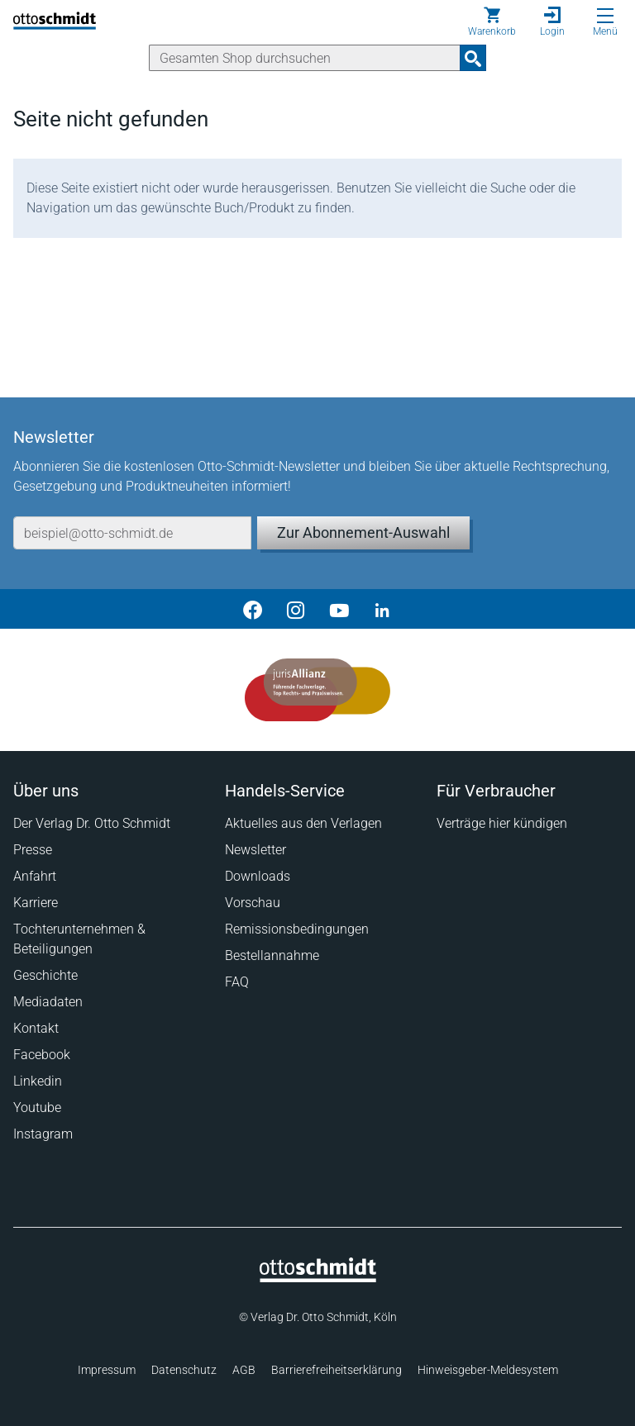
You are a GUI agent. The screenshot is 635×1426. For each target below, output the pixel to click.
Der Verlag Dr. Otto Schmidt (91, 823)
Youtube (37, 1107)
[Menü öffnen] (605, 15)
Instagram (43, 1134)
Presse (32, 850)
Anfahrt (34, 876)
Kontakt (36, 1028)
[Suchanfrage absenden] (473, 58)
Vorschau (252, 902)
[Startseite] (318, 1278)
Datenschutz (184, 1369)
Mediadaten (48, 1002)
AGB (243, 1369)
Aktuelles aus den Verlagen (303, 823)
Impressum (107, 1369)
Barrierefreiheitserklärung (336, 1369)
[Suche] (305, 58)
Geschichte (45, 975)
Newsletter (255, 850)
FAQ (237, 982)
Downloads (257, 876)
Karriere (35, 902)
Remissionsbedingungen (297, 929)
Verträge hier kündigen (502, 823)
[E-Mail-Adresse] (132, 532)
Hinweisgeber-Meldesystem (488, 1369)
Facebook (41, 1054)
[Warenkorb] (492, 21)
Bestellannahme (272, 955)
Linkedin (37, 1081)
